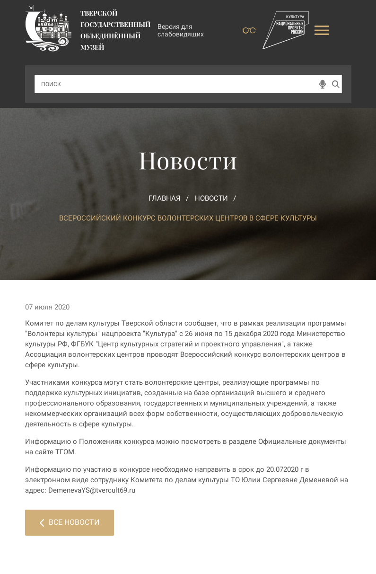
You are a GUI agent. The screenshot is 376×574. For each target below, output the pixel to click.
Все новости (69, 522)
